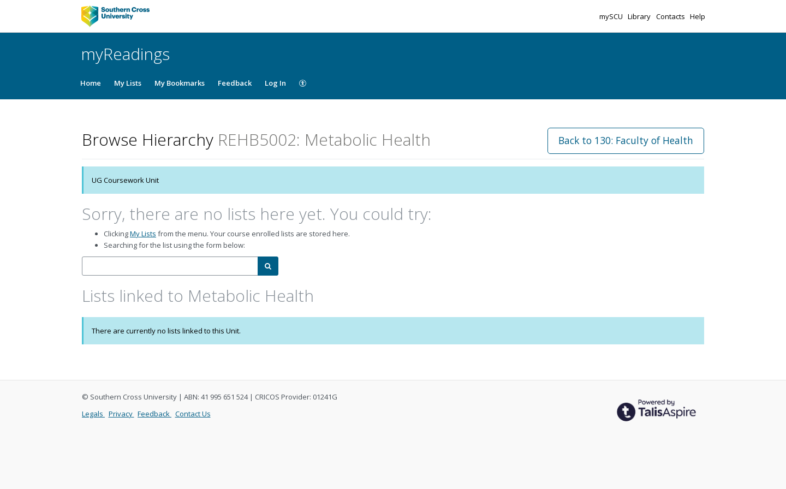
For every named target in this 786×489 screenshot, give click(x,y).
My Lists (127, 83)
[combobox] (170, 266)
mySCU (611, 16)
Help (697, 16)
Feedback (235, 83)
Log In (275, 83)
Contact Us (193, 414)
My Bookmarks (179, 83)
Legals (93, 414)
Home (90, 83)
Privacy (121, 414)
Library (640, 16)
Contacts (671, 16)
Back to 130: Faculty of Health (625, 140)
